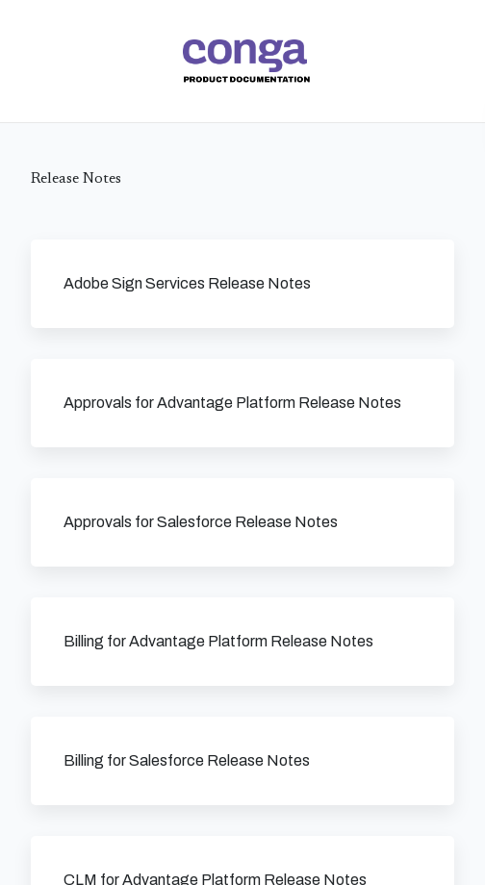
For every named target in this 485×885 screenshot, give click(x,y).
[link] (246, 61)
